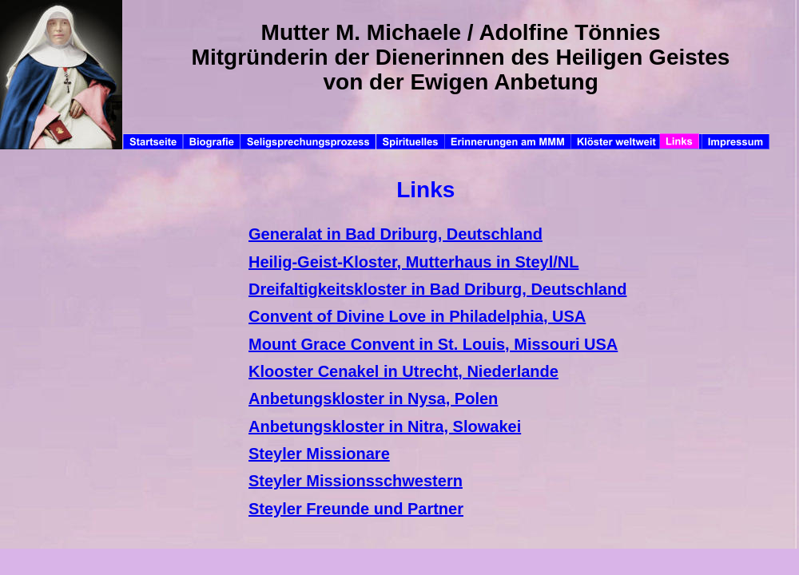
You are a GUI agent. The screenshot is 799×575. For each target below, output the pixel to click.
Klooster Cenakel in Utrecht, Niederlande (403, 371)
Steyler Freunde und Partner (355, 509)
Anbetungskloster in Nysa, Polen (373, 398)
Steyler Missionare (319, 453)
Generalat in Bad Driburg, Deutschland (395, 234)
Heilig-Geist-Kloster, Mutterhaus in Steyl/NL (413, 262)
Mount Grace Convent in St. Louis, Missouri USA (433, 344)
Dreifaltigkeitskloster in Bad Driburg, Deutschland (437, 289)
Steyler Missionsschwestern (355, 481)
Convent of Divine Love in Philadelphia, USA (417, 316)
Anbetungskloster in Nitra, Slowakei (384, 426)
